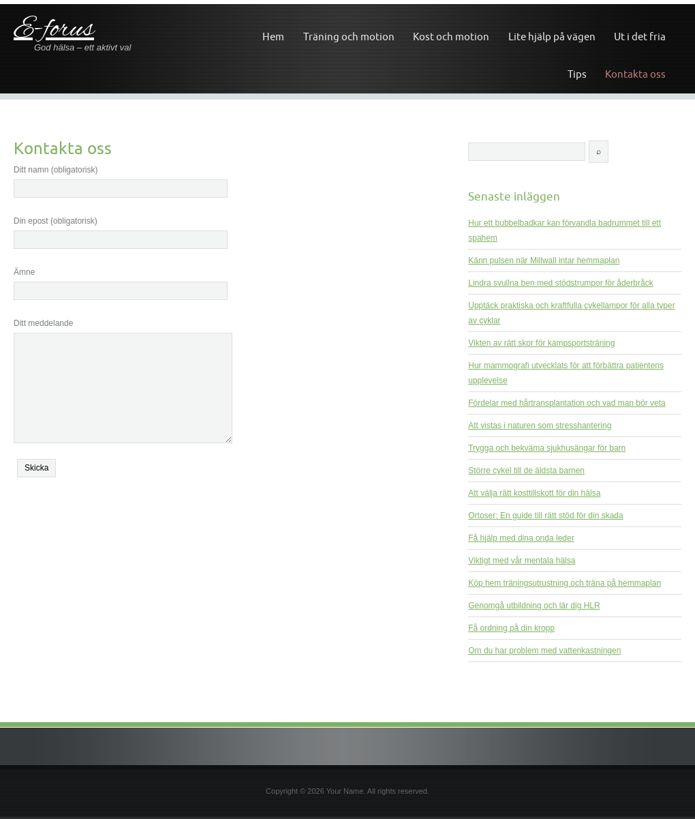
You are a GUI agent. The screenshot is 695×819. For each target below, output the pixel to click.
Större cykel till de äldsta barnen (526, 470)
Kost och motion (451, 36)
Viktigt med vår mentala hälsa (521, 560)
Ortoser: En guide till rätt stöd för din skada (545, 515)
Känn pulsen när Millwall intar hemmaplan (543, 260)
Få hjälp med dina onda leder (521, 538)
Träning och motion (349, 36)
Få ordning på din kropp (511, 628)
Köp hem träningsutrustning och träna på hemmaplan (564, 583)
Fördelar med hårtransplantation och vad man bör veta (567, 403)
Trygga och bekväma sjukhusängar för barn (547, 448)
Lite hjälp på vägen (552, 36)
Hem (273, 36)
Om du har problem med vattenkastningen (544, 650)
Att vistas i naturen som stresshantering (539, 425)
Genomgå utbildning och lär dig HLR (534, 605)
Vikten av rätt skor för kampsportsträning (541, 343)
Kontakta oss (635, 74)
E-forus (54, 29)
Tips (577, 74)
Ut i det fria (640, 36)
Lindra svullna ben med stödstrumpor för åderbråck (560, 283)
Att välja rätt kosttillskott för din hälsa (534, 493)
